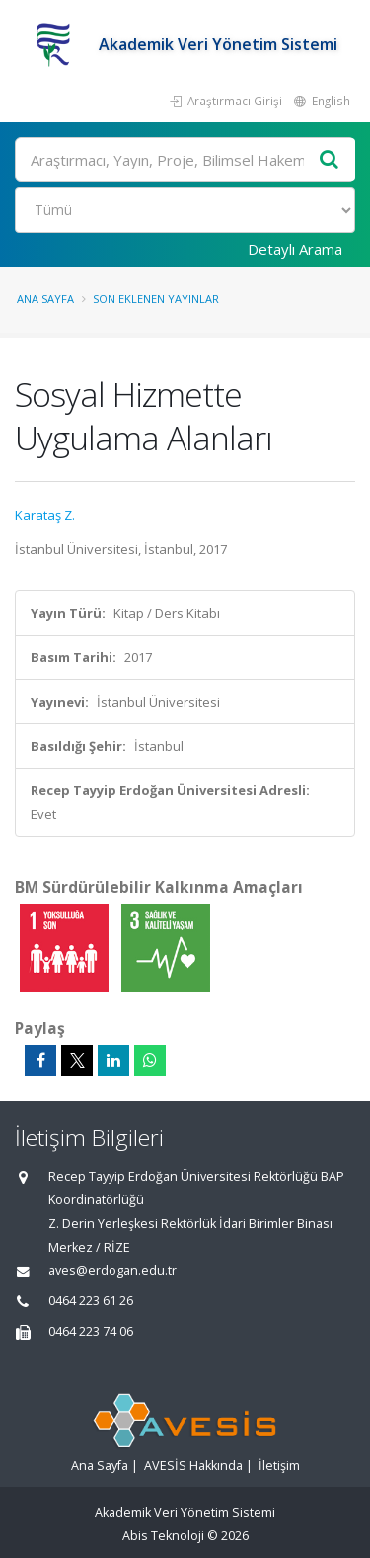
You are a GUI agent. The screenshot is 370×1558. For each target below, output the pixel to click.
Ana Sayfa (45, 298)
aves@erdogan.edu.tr (112, 1270)
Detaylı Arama (295, 249)
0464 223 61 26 (90, 1300)
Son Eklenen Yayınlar (156, 298)
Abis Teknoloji (163, 1535)
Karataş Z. (45, 515)
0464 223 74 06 (90, 1331)
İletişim (279, 1465)
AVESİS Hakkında (193, 1465)
